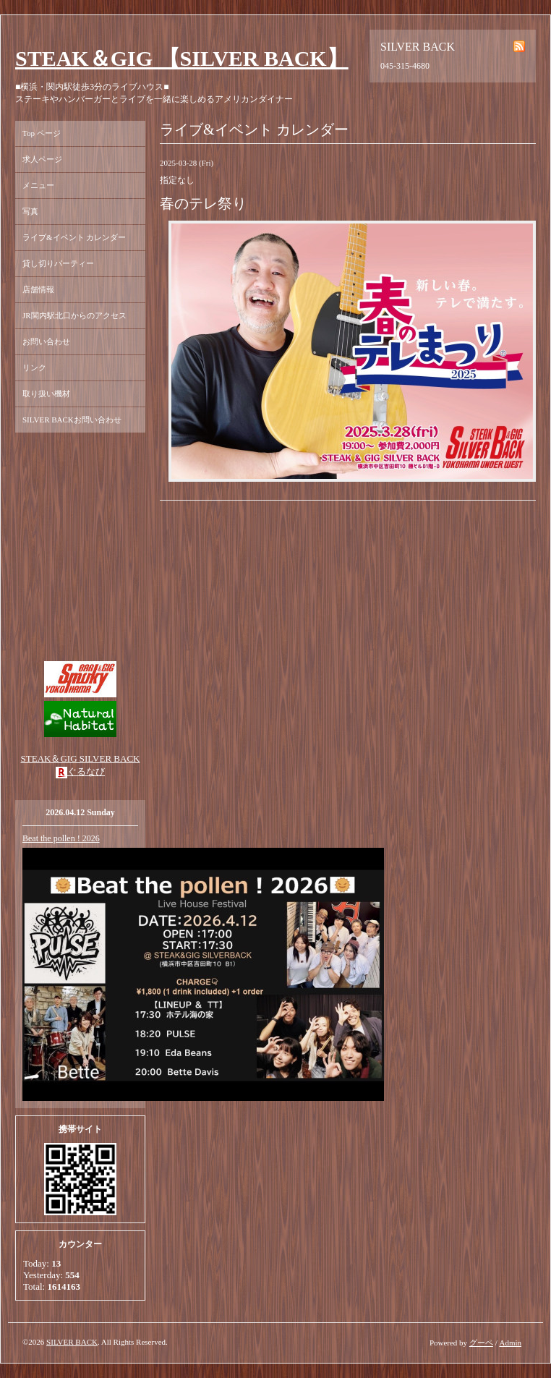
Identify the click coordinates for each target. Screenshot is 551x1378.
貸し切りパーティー (58, 263)
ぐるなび (86, 771)
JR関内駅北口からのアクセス (74, 315)
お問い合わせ (46, 341)
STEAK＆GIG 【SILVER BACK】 (182, 58)
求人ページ (42, 159)
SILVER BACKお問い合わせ (71, 419)
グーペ (481, 1342)
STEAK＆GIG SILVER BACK (80, 758)
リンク (34, 367)
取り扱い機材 (46, 393)
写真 (30, 211)
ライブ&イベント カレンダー (74, 237)
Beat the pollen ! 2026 (61, 838)
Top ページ (41, 133)
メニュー (38, 185)
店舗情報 (38, 289)
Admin (510, 1342)
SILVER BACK (72, 1341)
